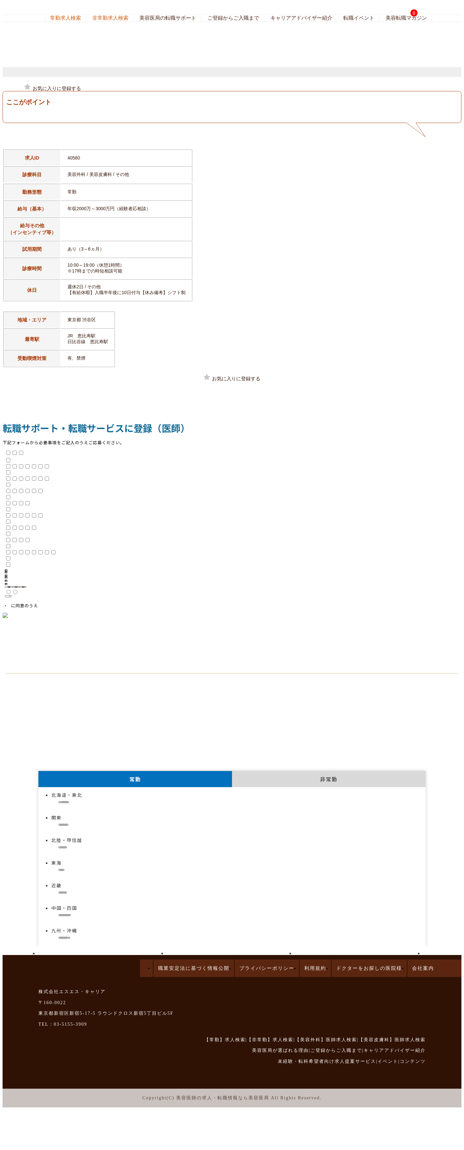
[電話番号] (6, 584)
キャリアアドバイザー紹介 (301, 18)
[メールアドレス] (6, 581)
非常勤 (329, 779)
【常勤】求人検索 (225, 1039)
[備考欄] (8, 596)
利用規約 (315, 968)
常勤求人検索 (65, 18)
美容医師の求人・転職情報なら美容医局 (222, 1097)
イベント (388, 1061)
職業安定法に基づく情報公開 (193, 968)
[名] (6, 572)
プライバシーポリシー (266, 968)
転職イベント (358, 18)
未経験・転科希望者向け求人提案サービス (327, 1061)
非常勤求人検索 (110, 18)
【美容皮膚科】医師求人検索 (392, 1039)
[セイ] (6, 576)
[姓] (6, 570)
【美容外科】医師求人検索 (326, 1039)
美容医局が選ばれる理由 (280, 1050)
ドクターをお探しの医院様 (369, 968)
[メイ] (6, 578)
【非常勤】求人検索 (270, 1039)
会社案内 (423, 968)
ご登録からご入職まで (233, 18)
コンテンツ (413, 1061)
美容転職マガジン (406, 18)
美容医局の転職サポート (167, 18)
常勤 (135, 779)
